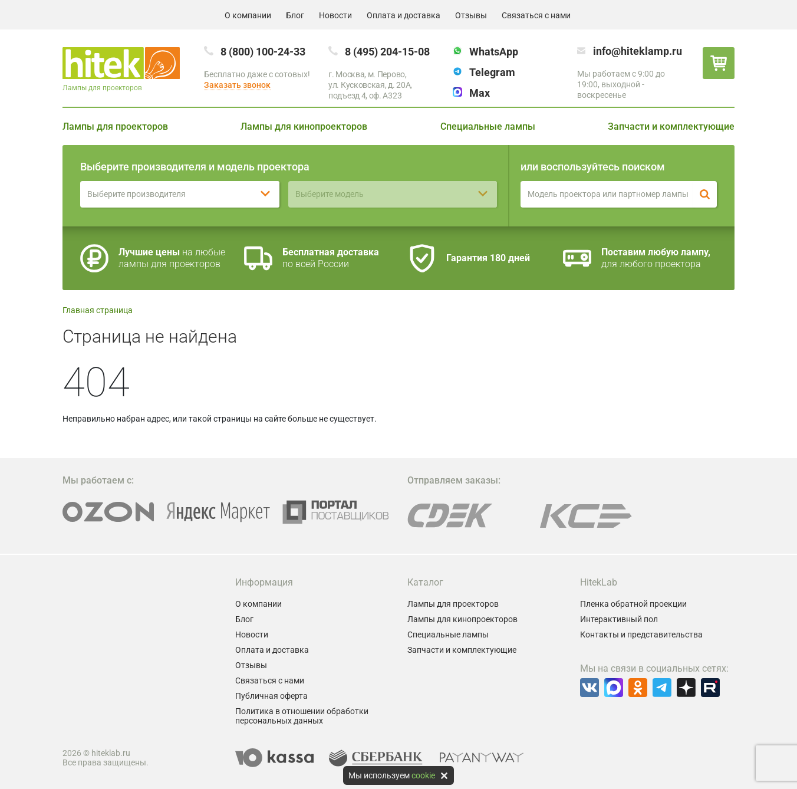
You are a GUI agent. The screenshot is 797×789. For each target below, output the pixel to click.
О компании (248, 15)
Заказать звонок (237, 85)
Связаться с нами (536, 15)
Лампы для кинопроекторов (304, 126)
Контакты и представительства (641, 634)
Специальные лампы (487, 126)
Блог (295, 15)
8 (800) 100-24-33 (262, 51)
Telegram (492, 72)
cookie (423, 775)
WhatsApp (493, 51)
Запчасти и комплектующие (671, 126)
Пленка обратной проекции (633, 604)
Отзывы (471, 15)
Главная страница (97, 310)
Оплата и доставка (403, 15)
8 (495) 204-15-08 (387, 51)
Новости (335, 15)
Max (479, 93)
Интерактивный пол (619, 619)
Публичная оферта (271, 696)
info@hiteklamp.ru (637, 51)
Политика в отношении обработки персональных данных (301, 715)
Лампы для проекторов (115, 126)
